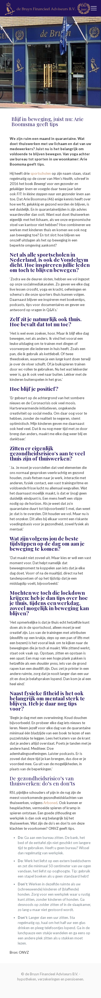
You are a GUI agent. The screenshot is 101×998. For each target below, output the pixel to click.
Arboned (50, 803)
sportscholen (40, 173)
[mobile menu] (93, 8)
